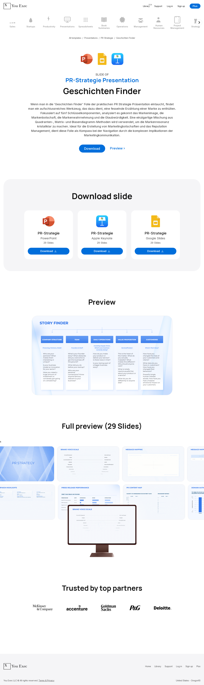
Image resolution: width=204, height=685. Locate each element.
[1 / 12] (12, 22)
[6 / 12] (104, 22)
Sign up (181, 6)
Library (158, 666)
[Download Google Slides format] (102, 58)
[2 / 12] (31, 22)
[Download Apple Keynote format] (117, 58)
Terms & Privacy (46, 680)
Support (158, 6)
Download (92, 148)
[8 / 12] (140, 22)
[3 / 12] (49, 22)
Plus (195, 6)
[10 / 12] (177, 22)
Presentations (91, 38)
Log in (170, 6)
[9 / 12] (159, 22)
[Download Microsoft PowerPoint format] (87, 58)
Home (148, 666)
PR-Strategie (107, 38)
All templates (75, 38)
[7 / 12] (122, 22)
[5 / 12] (86, 22)
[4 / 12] (67, 22)
